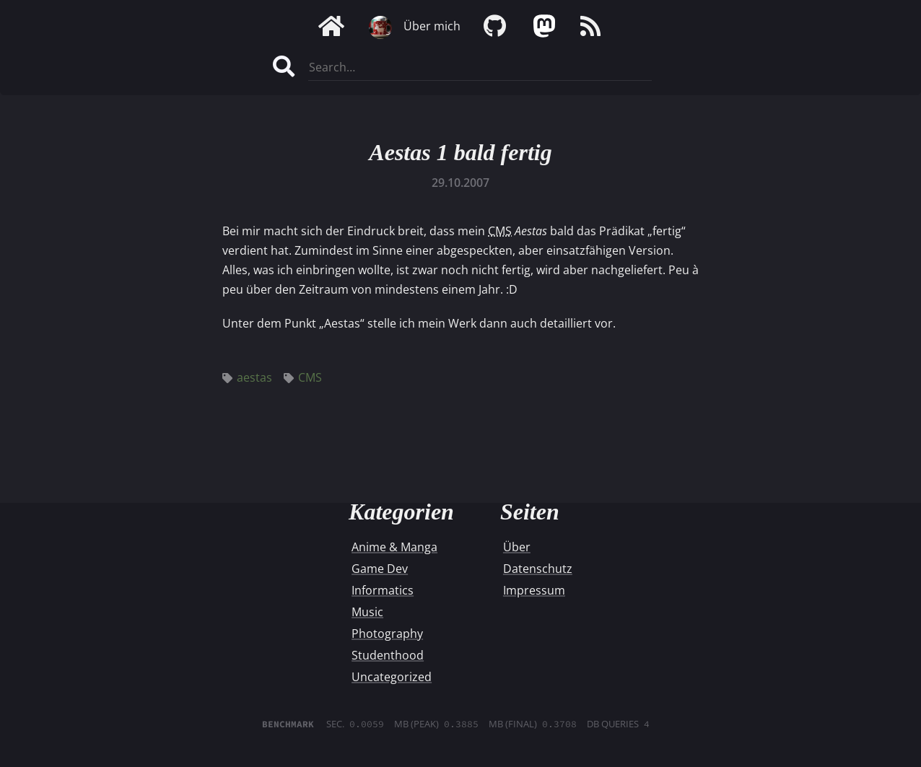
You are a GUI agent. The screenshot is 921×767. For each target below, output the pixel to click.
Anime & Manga (394, 547)
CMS (303, 377)
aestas (247, 377)
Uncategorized (392, 677)
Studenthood (388, 655)
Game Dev (380, 569)
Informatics (383, 590)
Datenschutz (537, 569)
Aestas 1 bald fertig (460, 152)
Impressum (534, 590)
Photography (387, 633)
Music (367, 612)
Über (517, 547)
